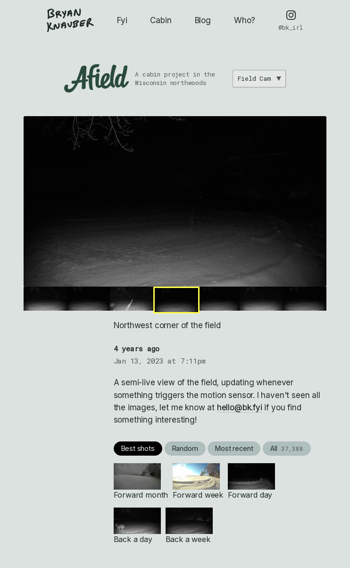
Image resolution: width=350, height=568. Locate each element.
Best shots (138, 448)
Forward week (198, 481)
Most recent (234, 448)
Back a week (189, 526)
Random (185, 448)
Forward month (141, 481)
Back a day (137, 526)
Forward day (251, 481)
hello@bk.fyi (239, 407)
